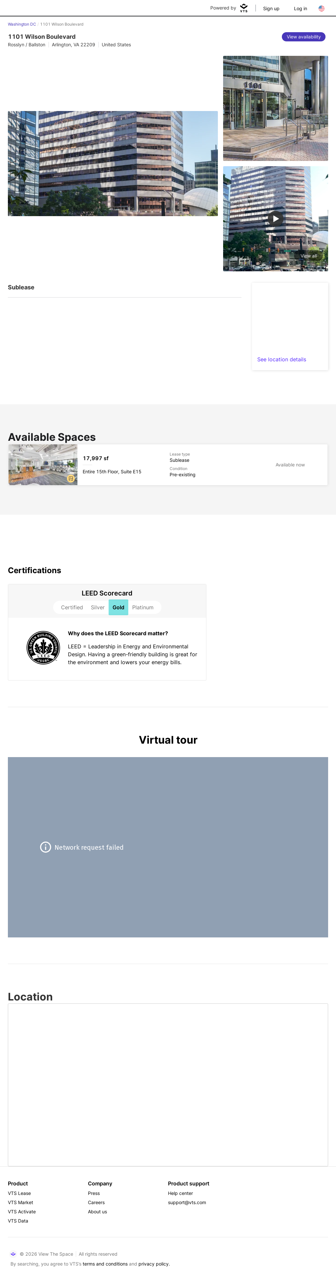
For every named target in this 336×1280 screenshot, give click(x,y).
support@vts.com (187, 1202)
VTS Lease (19, 1193)
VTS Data (18, 1221)
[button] (71, 479)
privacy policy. (154, 1264)
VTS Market (20, 1202)
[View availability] (304, 36)
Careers (96, 1202)
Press (94, 1193)
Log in (300, 8)
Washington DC (22, 24)
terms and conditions (105, 1264)
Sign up (271, 8)
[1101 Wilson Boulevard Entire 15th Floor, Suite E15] (168, 465)
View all (309, 255)
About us (97, 1211)
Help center (180, 1193)
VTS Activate (22, 1211)
